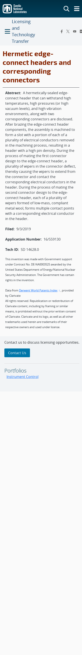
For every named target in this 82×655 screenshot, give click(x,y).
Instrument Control (22, 376)
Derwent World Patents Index (40, 290)
